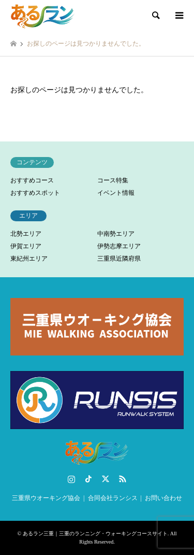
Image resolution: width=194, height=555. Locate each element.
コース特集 (112, 180)
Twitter (105, 478)
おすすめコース (32, 180)
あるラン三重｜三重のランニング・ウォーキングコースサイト (95, 533)
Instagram (71, 478)
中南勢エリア (116, 233)
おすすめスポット (35, 192)
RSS (122, 478)
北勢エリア (25, 233)
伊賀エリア (25, 246)
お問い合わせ (163, 498)
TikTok (88, 478)
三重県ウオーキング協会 (46, 498)
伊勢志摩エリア (119, 246)
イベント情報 (116, 192)
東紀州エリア (29, 258)
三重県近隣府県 (119, 258)
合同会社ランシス (113, 498)
